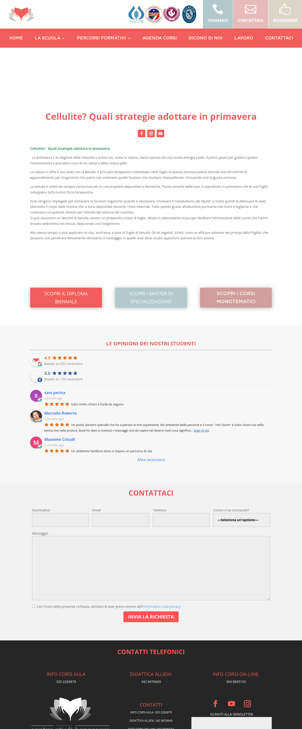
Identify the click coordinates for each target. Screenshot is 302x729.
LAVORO (243, 38)
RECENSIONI (285, 20)
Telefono (159, 464)
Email (96, 464)
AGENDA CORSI (160, 38)
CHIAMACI (218, 20)
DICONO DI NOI (205, 38)
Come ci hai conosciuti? (231, 464)
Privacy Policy (151, 695)
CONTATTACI (250, 20)
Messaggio (40, 487)
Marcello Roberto (60, 367)
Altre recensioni (151, 413)
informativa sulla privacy (162, 560)
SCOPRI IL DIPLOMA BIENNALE (66, 252)
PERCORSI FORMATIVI (101, 38)
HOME (16, 38)
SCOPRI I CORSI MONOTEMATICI (236, 252)
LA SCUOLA (47, 38)
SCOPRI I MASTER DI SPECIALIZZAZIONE (150, 252)
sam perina (54, 346)
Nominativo (41, 464)
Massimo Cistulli (59, 393)
